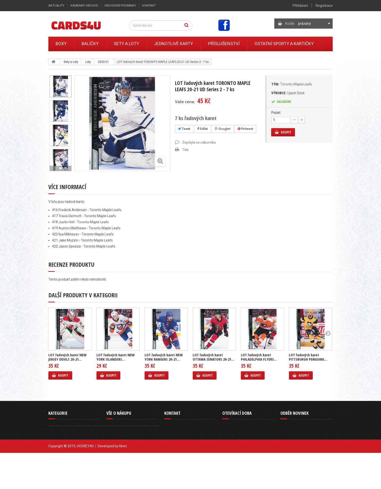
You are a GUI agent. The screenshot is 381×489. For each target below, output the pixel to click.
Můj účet (112, 454)
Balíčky (90, 43)
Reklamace (114, 437)
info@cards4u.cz (182, 453)
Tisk (185, 150)
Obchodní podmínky (120, 5)
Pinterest (245, 129)
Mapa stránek (116, 460)
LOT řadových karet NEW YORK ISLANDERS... (115, 357)
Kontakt (149, 5)
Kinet (123, 482)
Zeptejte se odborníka (199, 142)
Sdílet (202, 129)
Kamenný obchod (84, 5)
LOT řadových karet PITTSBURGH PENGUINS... (308, 357)
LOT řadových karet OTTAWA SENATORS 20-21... (213, 357)
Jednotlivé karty (173, 43)
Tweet (184, 129)
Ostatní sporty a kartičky (284, 43)
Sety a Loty (126, 43)
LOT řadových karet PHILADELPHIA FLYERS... (259, 357)
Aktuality (56, 5)
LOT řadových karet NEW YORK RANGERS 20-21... (164, 357)
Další (60, 168)
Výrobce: (287, 92)
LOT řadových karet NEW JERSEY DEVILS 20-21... (67, 357)
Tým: (291, 84)
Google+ (223, 129)
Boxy (61, 43)
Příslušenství (224, 43)
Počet (275, 113)
